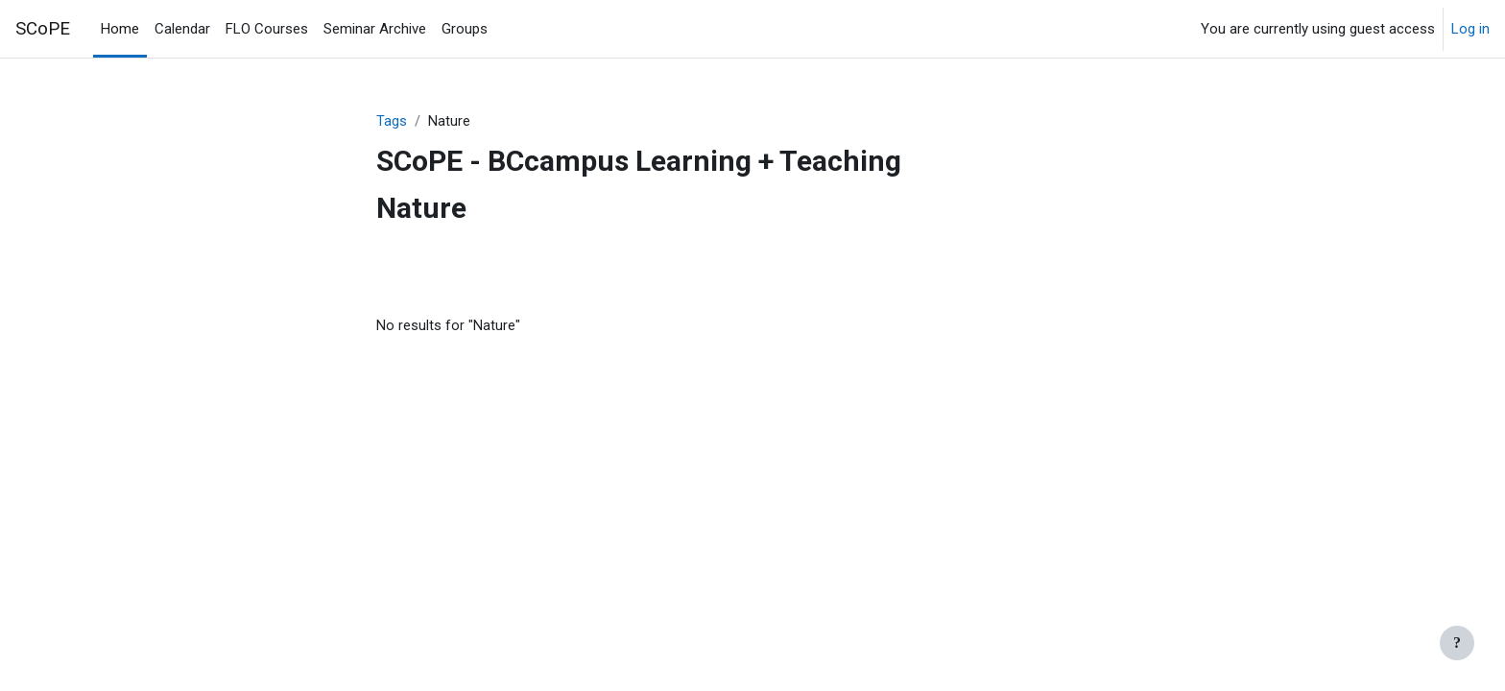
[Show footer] (1457, 643)
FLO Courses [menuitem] (267, 28)
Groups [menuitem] (465, 28)
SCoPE (42, 28)
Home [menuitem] (120, 28)
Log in (1470, 28)
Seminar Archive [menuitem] (374, 28)
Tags (391, 122)
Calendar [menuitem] (182, 28)
